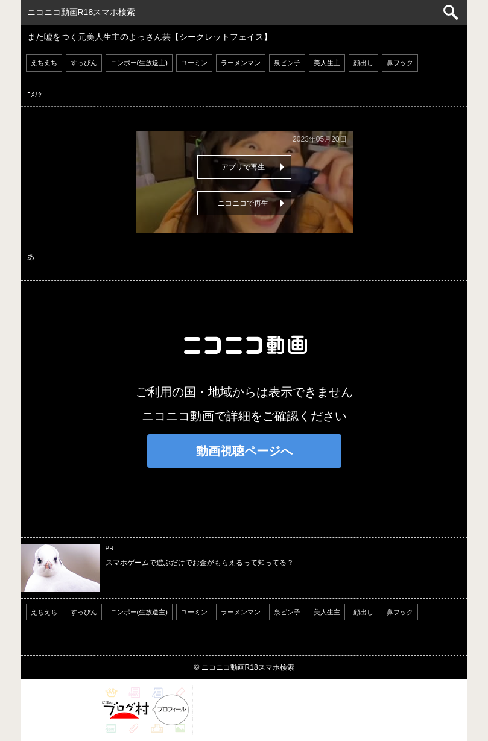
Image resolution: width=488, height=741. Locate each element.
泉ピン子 (287, 62)
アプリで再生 (243, 167)
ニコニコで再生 (243, 203)
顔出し (363, 62)
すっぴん (84, 62)
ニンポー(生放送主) (139, 62)
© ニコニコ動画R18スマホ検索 (244, 667)
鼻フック (400, 62)
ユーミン (194, 62)
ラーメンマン (241, 62)
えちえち (44, 62)
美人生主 (327, 62)
